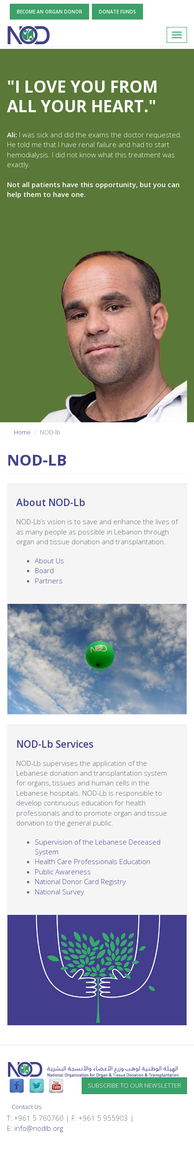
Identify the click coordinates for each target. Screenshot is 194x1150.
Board (44, 570)
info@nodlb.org (38, 1128)
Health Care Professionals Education (92, 861)
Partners (49, 580)
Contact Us (26, 1107)
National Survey (59, 891)
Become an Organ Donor (49, 11)
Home (22, 432)
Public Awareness (63, 871)
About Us (49, 560)
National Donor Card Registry (80, 881)
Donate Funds (117, 11)
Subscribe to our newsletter (134, 1085)
